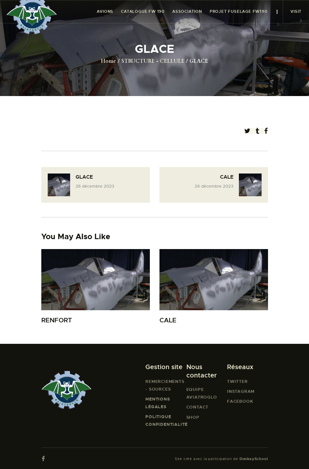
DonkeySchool (254, 459)
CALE (167, 320)
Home (108, 61)
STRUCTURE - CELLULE (152, 61)
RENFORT (56, 320)
